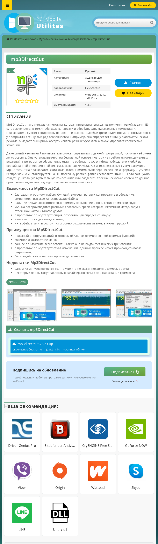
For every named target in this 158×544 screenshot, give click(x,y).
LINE (22, 529)
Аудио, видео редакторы (74, 39)
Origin (60, 487)
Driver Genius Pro (22, 445)
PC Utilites (16, 39)
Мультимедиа (48, 39)
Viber (22, 487)
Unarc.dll (60, 529)
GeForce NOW (136, 445)
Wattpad (98, 487)
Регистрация (117, 5)
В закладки (133, 93)
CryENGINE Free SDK (98, 445)
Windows (30, 39)
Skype (136, 487)
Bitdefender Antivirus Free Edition (60, 445)
